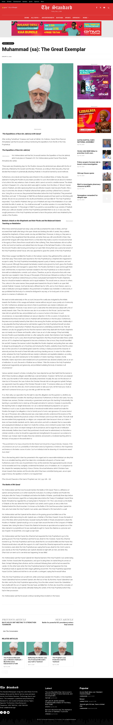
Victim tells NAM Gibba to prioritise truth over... (87, 152)
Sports (47, 706)
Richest (82, 699)
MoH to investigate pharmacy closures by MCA (88, 185)
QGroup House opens (85, 173)
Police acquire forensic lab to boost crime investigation (88, 163)
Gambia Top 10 (84, 701)
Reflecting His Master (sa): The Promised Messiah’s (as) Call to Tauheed (37, 660)
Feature (47, 698)
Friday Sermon (8, 43)
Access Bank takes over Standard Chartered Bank (91, 693)
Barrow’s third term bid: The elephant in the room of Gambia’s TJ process (58, 710)
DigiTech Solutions (71, 719)
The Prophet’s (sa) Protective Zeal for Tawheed (59, 660)
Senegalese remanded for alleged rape (87, 196)
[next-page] (6, 671)
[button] (108, 7)
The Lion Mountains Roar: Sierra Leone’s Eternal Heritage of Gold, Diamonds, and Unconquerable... (58, 694)
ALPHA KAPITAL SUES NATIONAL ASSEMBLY (85, 141)
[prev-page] (3, 671)
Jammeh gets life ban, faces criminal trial (92, 705)
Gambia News (83, 696)
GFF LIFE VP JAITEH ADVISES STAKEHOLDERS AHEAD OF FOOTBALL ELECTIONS (58, 702)
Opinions (48, 713)
